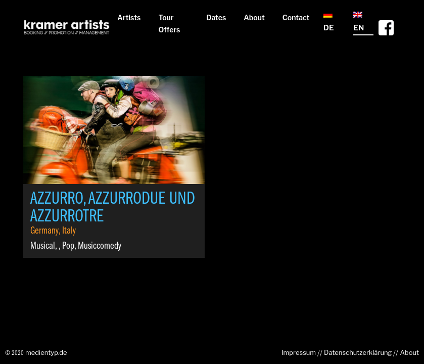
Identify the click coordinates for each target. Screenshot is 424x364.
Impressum (298, 352)
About (254, 17)
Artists (128, 17)
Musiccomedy (99, 246)
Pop (68, 246)
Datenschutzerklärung (358, 352)
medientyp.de (46, 352)
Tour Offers (169, 23)
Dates (216, 17)
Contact (295, 17)
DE (328, 22)
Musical (42, 246)
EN (358, 22)
